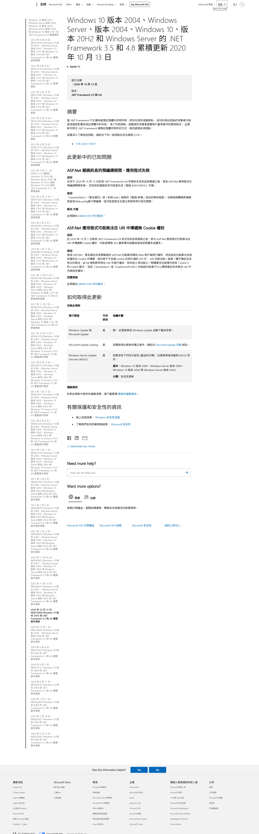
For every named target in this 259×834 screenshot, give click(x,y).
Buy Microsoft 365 (139, 4)
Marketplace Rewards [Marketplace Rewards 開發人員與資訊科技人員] (179, 819)
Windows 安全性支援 (107, 417)
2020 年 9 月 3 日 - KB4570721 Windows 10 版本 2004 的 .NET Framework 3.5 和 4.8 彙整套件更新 (45, 670)
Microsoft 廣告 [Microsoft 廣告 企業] (135, 813)
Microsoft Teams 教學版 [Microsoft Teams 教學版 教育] (102, 797)
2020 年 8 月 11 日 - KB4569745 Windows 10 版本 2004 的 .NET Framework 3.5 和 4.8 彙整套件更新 (45, 687)
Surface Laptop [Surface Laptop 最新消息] (19, 792)
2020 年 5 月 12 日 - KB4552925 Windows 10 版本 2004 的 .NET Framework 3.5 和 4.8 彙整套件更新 (45, 739)
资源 (122, 4)
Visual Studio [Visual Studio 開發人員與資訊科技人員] (175, 824)
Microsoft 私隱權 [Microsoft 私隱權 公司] (216, 797)
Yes (139, 770)
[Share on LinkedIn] (75, 437)
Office (69, 4)
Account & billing (105, 4)
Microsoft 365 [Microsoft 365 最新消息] (18, 813)
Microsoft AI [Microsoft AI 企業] (134, 787)
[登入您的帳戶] (238, 4)
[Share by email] (83, 437)
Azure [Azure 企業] (132, 797)
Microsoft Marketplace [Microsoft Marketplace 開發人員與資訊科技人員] (179, 808)
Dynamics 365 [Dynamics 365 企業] (135, 803)
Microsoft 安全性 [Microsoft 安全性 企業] (136, 792)
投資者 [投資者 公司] (212, 803)
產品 (78, 4)
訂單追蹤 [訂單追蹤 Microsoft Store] (57, 797)
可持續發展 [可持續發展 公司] (213, 808)
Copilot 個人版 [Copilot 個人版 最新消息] (19, 803)
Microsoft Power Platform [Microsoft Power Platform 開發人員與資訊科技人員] (180, 813)
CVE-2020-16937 (86, 143)
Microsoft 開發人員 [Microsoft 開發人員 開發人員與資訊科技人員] (178, 787)
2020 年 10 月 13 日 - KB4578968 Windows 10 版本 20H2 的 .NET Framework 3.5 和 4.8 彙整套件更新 (45, 615)
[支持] (42, 4)
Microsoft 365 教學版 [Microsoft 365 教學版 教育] (101, 803)
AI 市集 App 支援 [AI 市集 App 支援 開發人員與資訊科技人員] (177, 797)
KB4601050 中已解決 (90, 216)
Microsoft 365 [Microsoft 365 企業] (135, 808)
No (157, 770)
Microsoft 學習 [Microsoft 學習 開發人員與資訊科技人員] (176, 792)
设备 (88, 4)
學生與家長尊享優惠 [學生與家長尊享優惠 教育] (101, 819)
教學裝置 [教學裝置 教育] (96, 792)
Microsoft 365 (55, 4)
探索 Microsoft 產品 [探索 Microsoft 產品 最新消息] (21, 819)
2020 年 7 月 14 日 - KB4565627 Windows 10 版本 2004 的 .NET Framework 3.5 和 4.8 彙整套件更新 (45, 722)
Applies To (75, 66)
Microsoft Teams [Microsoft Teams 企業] (136, 824)
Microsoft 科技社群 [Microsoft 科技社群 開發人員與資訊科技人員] (178, 803)
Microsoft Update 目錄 (169, 344)
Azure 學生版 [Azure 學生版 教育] (98, 824)
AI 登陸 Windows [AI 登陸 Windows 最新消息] (19, 808)
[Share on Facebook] (69, 437)
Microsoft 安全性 (120, 424)
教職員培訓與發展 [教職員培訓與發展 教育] (100, 813)
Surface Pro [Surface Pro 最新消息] (17, 787)
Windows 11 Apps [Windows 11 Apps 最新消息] (20, 824)
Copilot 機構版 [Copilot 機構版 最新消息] (19, 797)
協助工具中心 (172, 525)
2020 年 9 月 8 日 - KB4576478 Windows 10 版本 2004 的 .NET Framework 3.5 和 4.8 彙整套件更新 (45, 653)
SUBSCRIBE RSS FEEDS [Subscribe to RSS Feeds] (82, 446)
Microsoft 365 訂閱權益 (80, 525)
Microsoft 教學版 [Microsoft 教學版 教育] (99, 787)
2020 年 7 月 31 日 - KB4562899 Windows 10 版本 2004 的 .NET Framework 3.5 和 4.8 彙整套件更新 (45, 705)
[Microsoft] (24, 4)
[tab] (75, 497)
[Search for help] (222, 4)
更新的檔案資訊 (127, 394)
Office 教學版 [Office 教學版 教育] (98, 808)
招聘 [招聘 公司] (211, 787)
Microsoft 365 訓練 (110, 525)
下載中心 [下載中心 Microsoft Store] (57, 792)
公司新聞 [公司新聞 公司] (212, 792)
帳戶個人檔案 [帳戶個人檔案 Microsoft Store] (59, 787)
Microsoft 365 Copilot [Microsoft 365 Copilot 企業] (138, 819)
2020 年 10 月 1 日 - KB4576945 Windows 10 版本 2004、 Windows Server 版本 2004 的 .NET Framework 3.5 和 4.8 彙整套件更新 (45, 634)
